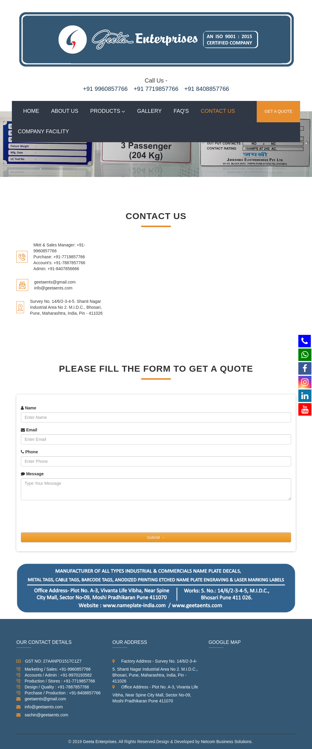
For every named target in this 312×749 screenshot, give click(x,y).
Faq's (181, 111)
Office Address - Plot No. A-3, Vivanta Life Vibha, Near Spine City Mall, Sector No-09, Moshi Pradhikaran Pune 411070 (155, 694)
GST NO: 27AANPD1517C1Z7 (48, 661)
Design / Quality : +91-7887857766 (52, 688)
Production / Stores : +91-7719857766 (55, 682)
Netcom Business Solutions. (227, 741)
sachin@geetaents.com (42, 714)
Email (29, 429)
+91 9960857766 (105, 88)
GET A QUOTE (278, 111)
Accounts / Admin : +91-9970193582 (54, 676)
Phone (29, 451)
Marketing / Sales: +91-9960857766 (53, 670)
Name (28, 408)
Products (105, 111)
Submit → (156, 537)
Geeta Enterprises (99, 741)
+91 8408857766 (206, 88)
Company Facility (43, 131)
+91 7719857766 (156, 88)
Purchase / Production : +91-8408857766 (58, 694)
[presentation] (66, 516)
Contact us (218, 111)
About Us (64, 111)
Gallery (149, 111)
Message (32, 473)
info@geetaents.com (39, 706)
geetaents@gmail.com (41, 698)
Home (31, 111)
